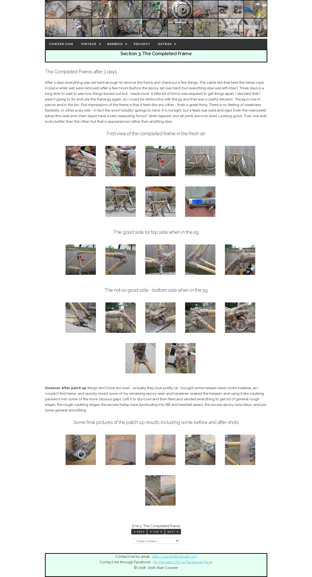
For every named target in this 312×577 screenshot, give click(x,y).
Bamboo (115, 44)
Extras (165, 44)
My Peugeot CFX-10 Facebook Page (182, 562)
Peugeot (142, 44)
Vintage (88, 44)
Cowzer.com (61, 44)
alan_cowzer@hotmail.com (174, 557)
